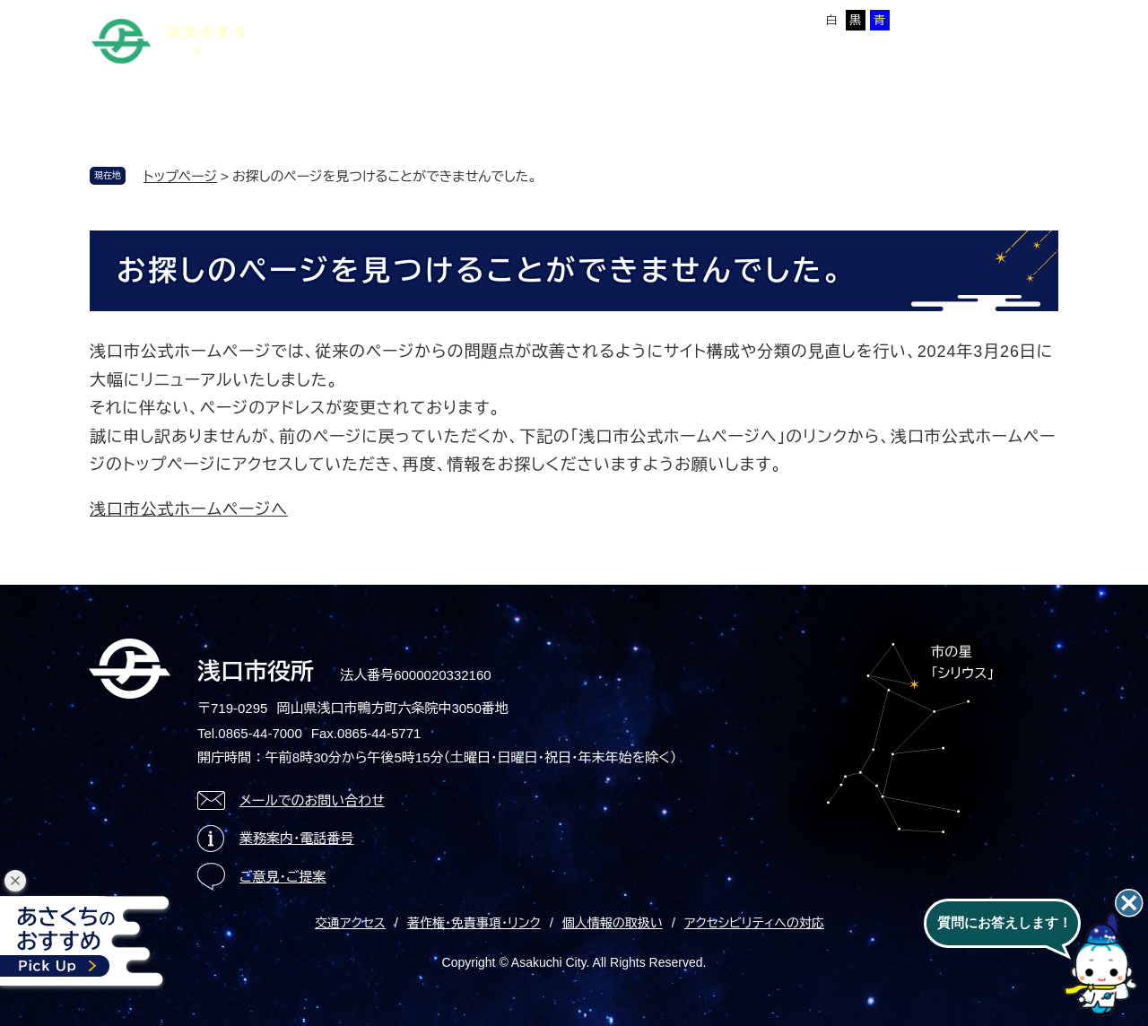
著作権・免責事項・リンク (474, 923)
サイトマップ (419, 17)
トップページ (180, 176)
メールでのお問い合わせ (312, 800)
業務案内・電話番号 (296, 838)
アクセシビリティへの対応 (754, 923)
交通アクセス (350, 923)
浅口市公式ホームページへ (189, 509)
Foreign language (523, 17)
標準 (677, 20)
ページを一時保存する (996, 19)
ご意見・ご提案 (282, 876)
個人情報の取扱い (612, 923)
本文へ (345, 17)
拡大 (712, 20)
